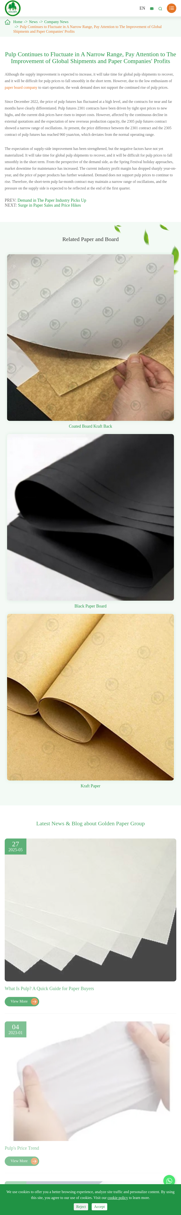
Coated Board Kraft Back (90, 426)
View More (24, 1004)
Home (17, 22)
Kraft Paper (90, 786)
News (33, 22)
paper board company (21, 87)
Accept (99, 1207)
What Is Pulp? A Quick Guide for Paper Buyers (49, 991)
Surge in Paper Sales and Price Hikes (49, 205)
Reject (81, 1207)
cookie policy (117, 1198)
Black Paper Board (90, 606)
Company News (56, 22)
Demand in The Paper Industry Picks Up (51, 200)
